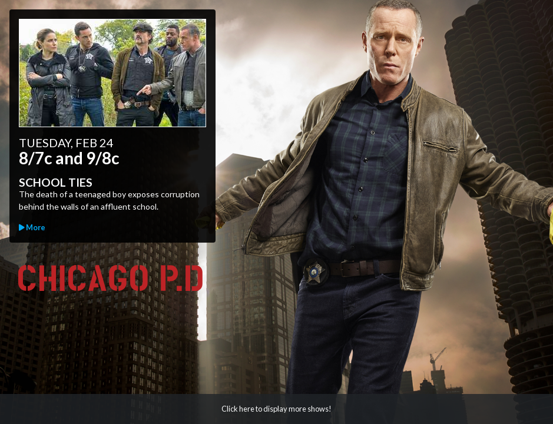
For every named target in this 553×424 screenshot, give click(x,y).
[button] (276, 409)
